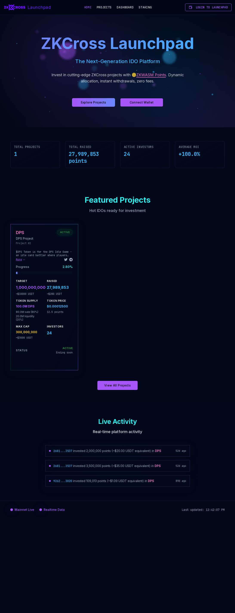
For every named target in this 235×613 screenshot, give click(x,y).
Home (88, 7)
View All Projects (117, 385)
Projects (104, 7)
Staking (145, 7)
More (20, 259)
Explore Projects (93, 102)
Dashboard (125, 7)
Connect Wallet (142, 102)
